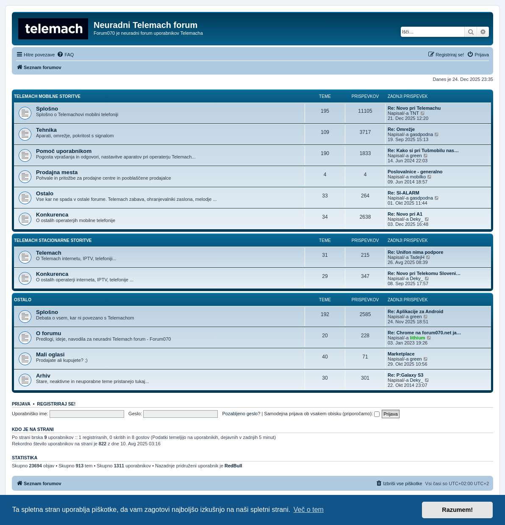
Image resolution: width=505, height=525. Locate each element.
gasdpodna (421, 134)
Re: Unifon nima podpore (415, 252)
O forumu (48, 333)
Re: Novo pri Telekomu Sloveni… (424, 273)
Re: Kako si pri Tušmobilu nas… (423, 150)
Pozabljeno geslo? (241, 413)
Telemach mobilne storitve (47, 96)
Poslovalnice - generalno (415, 171)
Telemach (48, 253)
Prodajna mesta (57, 172)
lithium (417, 337)
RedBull (233, 465)
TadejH (417, 257)
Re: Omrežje (401, 129)
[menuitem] (65, 55)
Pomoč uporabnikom (64, 151)
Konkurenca (52, 214)
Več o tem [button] (309, 509)
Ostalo (44, 193)
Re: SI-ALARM (403, 192)
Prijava (21, 403)
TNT (414, 113)
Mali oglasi (50, 354)
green (416, 155)
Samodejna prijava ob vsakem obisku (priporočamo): (322, 413)
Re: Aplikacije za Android (415, 311)
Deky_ (416, 219)
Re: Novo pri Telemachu (414, 108)
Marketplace (401, 353)
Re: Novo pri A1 (405, 214)
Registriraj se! (56, 403)
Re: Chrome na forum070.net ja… (424, 332)
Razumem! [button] (457, 509)
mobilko (418, 176)
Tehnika (46, 130)
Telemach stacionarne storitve (53, 240)
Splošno (47, 109)
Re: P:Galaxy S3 (405, 375)
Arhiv (43, 375)
